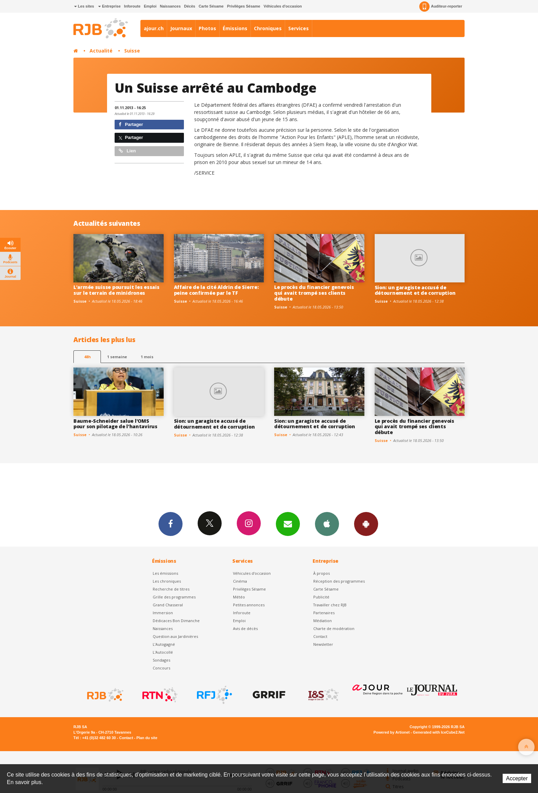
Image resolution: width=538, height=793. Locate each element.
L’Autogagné (164, 644)
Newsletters (288, 523)
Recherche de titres (171, 589)
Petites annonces (249, 605)
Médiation (322, 620)
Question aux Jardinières (175, 636)
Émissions (235, 28)
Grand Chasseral (168, 605)
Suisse (132, 50)
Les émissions (165, 573)
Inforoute (132, 6)
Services (298, 28)
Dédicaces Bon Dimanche (176, 620)
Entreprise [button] (109, 6)
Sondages (161, 660)
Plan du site (146, 738)
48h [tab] (87, 356)
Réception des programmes (339, 581)
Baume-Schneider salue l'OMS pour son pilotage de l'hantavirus (115, 424)
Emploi (150, 6)
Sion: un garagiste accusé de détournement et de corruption (415, 290)
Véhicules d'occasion (283, 6)
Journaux (181, 28)
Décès (189, 6)
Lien (127, 150)
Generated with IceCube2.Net (439, 732)
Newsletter (323, 644)
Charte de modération (333, 628)
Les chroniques (167, 581)
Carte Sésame (211, 6)
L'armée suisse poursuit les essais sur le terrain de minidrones (116, 290)
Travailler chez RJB (330, 605)
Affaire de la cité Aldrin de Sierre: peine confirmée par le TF (216, 290)
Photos (207, 28)
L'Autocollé (163, 652)
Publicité (321, 597)
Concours (161, 668)
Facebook (171, 523)
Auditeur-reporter (440, 6)
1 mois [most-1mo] (147, 356)
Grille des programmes (174, 597)
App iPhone (327, 523)
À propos (321, 573)
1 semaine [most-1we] (117, 356)
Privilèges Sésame (243, 6)
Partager (131, 124)
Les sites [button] (84, 6)
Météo (239, 597)
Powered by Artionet (392, 732)
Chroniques (268, 28)
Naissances (170, 6)
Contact (320, 636)
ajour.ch (154, 28)
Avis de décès (245, 628)
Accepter (517, 778)
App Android (366, 523)
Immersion (163, 612)
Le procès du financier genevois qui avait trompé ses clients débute (314, 293)
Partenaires (324, 612)
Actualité (101, 50)
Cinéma (240, 581)
